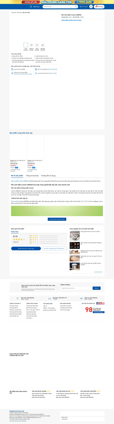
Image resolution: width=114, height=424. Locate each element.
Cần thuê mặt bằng (31, 314)
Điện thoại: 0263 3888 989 (62, 397)
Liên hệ (45, 306)
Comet (69, 17)
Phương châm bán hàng (15, 312)
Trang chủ (13, 12)
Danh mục (36, 6)
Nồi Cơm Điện (26, 12)
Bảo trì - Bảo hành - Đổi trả (33, 309)
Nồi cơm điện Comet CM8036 (19, 181)
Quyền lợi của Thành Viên (49, 310)
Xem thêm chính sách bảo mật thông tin (18, 421)
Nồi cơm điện (15, 201)
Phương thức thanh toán (66, 307)
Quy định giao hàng (31, 312)
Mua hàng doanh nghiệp (15, 314)
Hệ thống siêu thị (14, 307)
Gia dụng (19, 12)
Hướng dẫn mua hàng (65, 305)
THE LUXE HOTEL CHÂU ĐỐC (90, 391)
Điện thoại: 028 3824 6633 (38, 397)
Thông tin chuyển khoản (15, 309)
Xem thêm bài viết (98, 272)
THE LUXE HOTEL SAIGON (41, 391)
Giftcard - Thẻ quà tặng (49, 308)
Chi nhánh (84, 6)
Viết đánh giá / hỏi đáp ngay (26, 248)
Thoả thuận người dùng (32, 305)
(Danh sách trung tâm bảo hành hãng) (23, 74)
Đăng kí (96, 288)
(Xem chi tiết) (54, 73)
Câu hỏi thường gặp (65, 309)
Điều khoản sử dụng (31, 307)
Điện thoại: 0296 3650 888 (86, 397)
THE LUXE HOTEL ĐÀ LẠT (65, 391)
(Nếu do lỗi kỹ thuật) (52, 69)
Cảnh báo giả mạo (14, 316)
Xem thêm (29, 318)
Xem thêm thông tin (98, 312)
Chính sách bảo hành (31, 316)
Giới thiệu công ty (14, 305)
